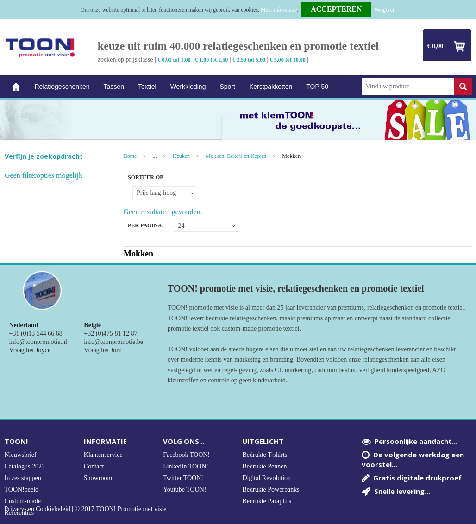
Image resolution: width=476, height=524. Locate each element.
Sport (227, 86)
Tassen (114, 86)
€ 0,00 (435, 46)
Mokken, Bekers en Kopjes (236, 156)
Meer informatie (279, 9)
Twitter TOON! (183, 477)
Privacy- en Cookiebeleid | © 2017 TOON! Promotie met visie (86, 509)
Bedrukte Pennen (264, 466)
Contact (94, 466)
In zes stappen (23, 477)
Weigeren (384, 9)
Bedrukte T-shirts (264, 454)
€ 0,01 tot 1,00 (173, 59)
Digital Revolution (266, 477)
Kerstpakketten (270, 86)
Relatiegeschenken (62, 86)
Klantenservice (103, 454)
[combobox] (408, 86)
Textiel (147, 86)
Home (16, 87)
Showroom (98, 477)
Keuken (181, 156)
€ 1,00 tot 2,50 (211, 59)
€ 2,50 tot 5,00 (248, 59)
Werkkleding (188, 86)
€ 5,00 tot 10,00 (288, 59)
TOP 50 (317, 86)
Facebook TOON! (186, 454)
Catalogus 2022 (25, 466)
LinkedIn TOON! (185, 466)
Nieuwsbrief (21, 454)
